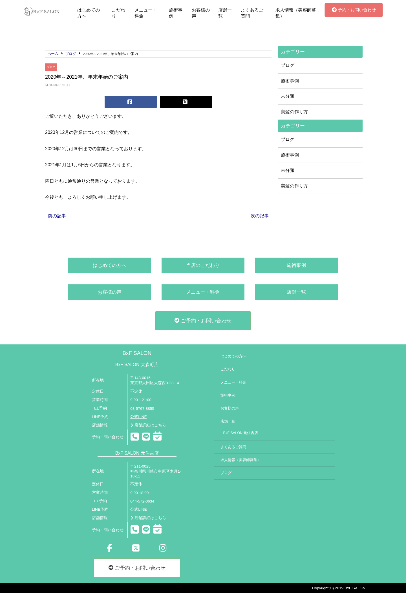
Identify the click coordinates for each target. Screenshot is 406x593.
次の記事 (260, 215)
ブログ (51, 66)
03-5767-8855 (142, 408)
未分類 (287, 96)
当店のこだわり (203, 265)
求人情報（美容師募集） (295, 13)
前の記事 (57, 215)
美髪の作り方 (294, 111)
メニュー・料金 (145, 13)
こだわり (118, 13)
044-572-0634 (142, 501)
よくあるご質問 (252, 13)
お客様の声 (201, 13)
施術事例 (175, 13)
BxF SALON (136, 353)
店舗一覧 (225, 13)
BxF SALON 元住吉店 (240, 433)
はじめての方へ (88, 13)
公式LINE (138, 417)
